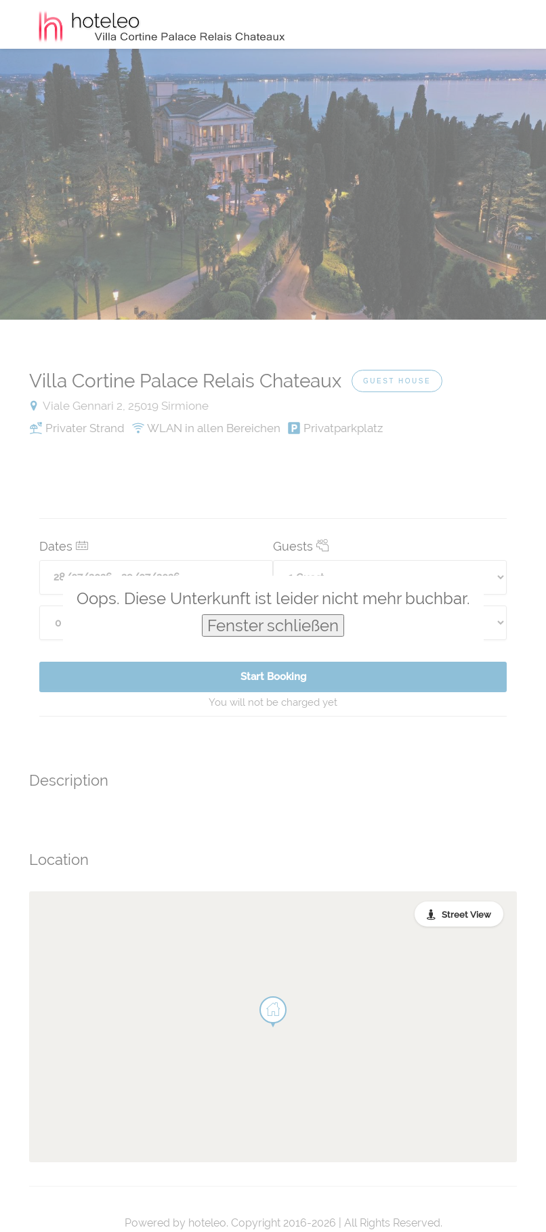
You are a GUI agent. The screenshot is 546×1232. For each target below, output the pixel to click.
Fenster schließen (273, 625)
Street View (466, 915)
